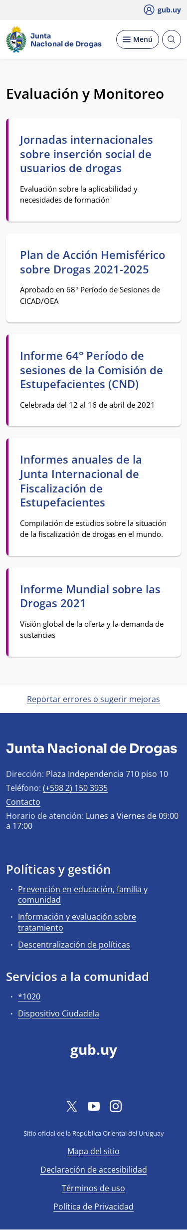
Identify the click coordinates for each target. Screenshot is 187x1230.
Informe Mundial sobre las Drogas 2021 (90, 596)
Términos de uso (93, 1188)
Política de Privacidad (93, 1206)
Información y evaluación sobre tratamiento (77, 922)
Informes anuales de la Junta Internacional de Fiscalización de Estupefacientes (81, 480)
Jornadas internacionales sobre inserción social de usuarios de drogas (86, 153)
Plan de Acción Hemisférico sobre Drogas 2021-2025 (92, 261)
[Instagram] (116, 1105)
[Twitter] (72, 1105)
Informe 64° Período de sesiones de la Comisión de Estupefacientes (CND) (91, 369)
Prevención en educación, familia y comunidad (83, 894)
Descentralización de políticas (74, 944)
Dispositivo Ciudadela (58, 1013)
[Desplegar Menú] (137, 39)
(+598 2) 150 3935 (75, 787)
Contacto (23, 801)
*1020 (29, 996)
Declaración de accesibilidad (93, 1169)
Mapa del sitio (93, 1151)
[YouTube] (94, 1105)
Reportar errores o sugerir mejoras (93, 699)
